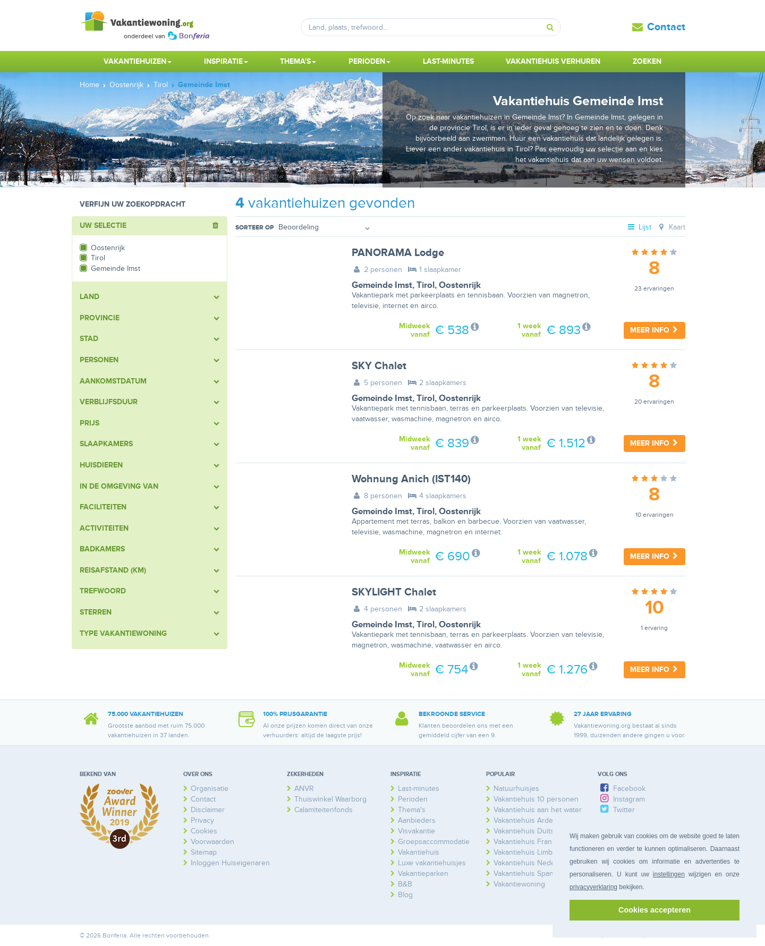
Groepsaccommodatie (434, 841)
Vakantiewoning (519, 884)
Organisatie (209, 788)
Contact (666, 27)
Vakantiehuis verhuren (553, 61)
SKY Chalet (379, 366)
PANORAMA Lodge (398, 252)
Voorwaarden (212, 841)
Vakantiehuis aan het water (538, 809)
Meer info (654, 330)
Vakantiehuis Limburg (529, 852)
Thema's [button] (298, 61)
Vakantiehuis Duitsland (531, 831)
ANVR (304, 788)
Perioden (413, 799)
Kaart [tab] (670, 227)
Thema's (412, 809)
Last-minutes (448, 61)
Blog (405, 894)
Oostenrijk (460, 285)
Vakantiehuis (418, 852)
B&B (405, 884)
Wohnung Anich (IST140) (411, 479)
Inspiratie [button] (226, 61)
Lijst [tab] (639, 227)
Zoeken (647, 61)
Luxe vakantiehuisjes (432, 862)
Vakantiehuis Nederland (533, 862)
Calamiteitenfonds (323, 809)
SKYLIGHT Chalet (394, 592)
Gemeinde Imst (382, 285)
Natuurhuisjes (516, 788)
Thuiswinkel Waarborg (330, 799)
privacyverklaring (593, 887)
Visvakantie (416, 831)
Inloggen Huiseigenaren (230, 862)
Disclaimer (208, 809)
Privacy (202, 820)
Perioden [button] (369, 61)
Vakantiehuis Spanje (526, 873)
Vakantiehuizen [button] (138, 61)
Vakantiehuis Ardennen (532, 820)
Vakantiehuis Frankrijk (529, 841)
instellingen (669, 874)
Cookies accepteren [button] (654, 910)
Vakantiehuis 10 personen (536, 799)
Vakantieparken (423, 873)
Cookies (204, 831)
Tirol (425, 285)
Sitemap (204, 852)
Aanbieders (417, 820)
